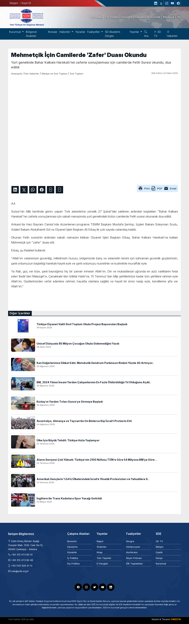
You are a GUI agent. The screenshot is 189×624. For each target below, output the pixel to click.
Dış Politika (73, 563)
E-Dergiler (102, 563)
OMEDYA (176, 619)
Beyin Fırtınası (134, 558)
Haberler (172, 33)
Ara (146, 33)
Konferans (132, 552)
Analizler (101, 546)
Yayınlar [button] (135, 31)
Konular (52, 31)
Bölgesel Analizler (31, 33)
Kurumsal (161, 563)
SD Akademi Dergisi (112, 33)
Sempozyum (133, 546)
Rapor (100, 541)
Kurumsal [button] (15, 31)
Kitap (99, 552)
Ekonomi (72, 541)
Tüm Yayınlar (104, 558)
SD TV (157, 33)
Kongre (130, 541)
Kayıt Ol (26, 3)
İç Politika (72, 558)
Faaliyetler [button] (94, 31)
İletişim (14, 3)
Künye (159, 558)
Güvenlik (72, 552)
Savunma (72, 546)
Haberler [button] (65, 31)
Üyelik (159, 552)
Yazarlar (80, 31)
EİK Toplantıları (134, 563)
